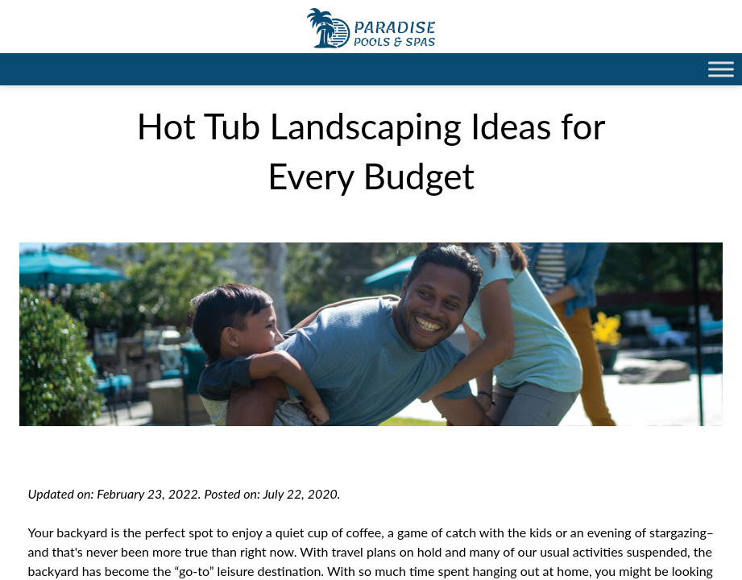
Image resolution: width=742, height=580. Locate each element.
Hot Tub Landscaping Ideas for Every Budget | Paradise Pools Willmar (370, 28)
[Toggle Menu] (721, 69)
